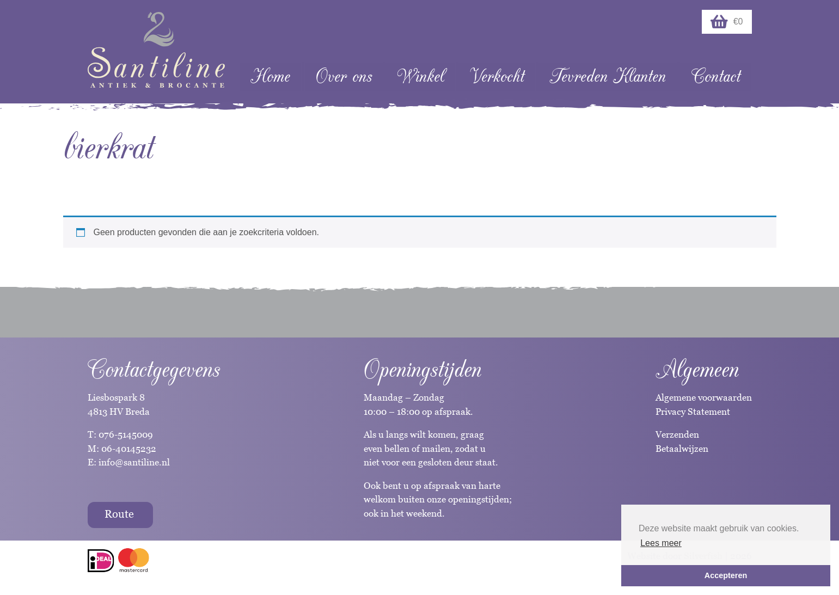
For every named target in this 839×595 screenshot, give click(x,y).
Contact (715, 76)
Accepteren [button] (726, 575)
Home (270, 76)
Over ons (344, 76)
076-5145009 (124, 434)
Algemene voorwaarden (704, 397)
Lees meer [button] (661, 543)
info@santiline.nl (134, 462)
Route (119, 514)
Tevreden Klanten (607, 76)
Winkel (420, 76)
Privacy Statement (693, 411)
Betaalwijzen (682, 448)
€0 (727, 21)
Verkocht (497, 76)
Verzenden (677, 434)
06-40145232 (128, 448)
